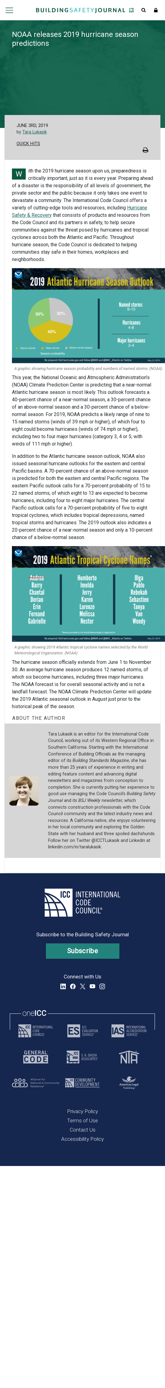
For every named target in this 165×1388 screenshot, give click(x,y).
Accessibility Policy (82, 1139)
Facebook (73, 986)
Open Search (143, 10)
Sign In (156, 10)
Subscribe (82, 951)
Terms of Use (82, 1120)
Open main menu (9, 10)
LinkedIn (63, 986)
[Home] (80, 10)
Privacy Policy (82, 1111)
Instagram (102, 986)
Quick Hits (28, 143)
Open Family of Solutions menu (131, 10)
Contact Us (83, 1130)
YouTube (92, 986)
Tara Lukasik (34, 132)
